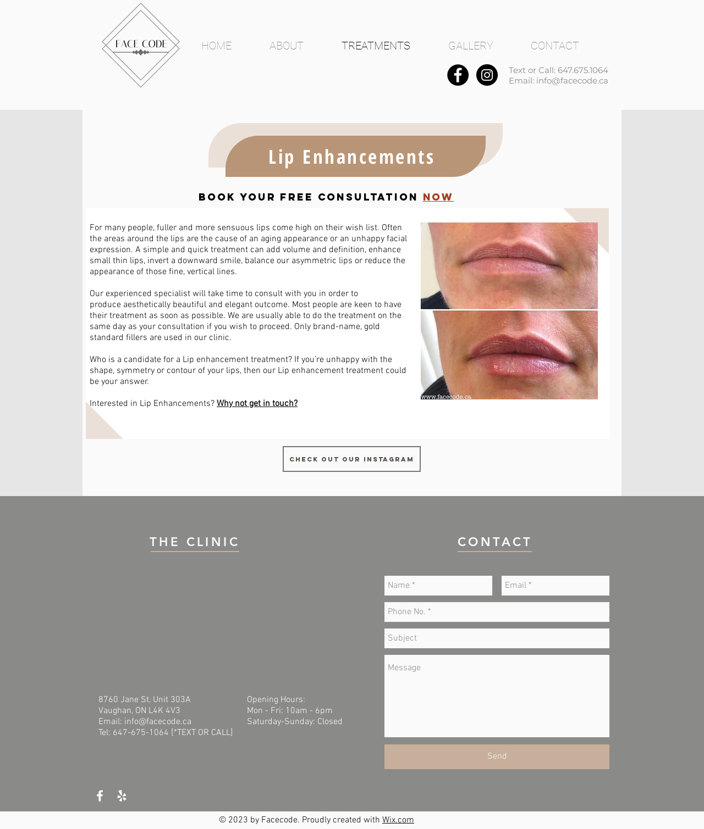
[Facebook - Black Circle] (458, 75)
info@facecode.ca (572, 80)
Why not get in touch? (257, 403)
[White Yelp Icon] (121, 795)
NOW (438, 197)
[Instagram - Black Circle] (487, 75)
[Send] (496, 756)
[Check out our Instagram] (352, 459)
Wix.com (398, 820)
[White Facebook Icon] (99, 795)
